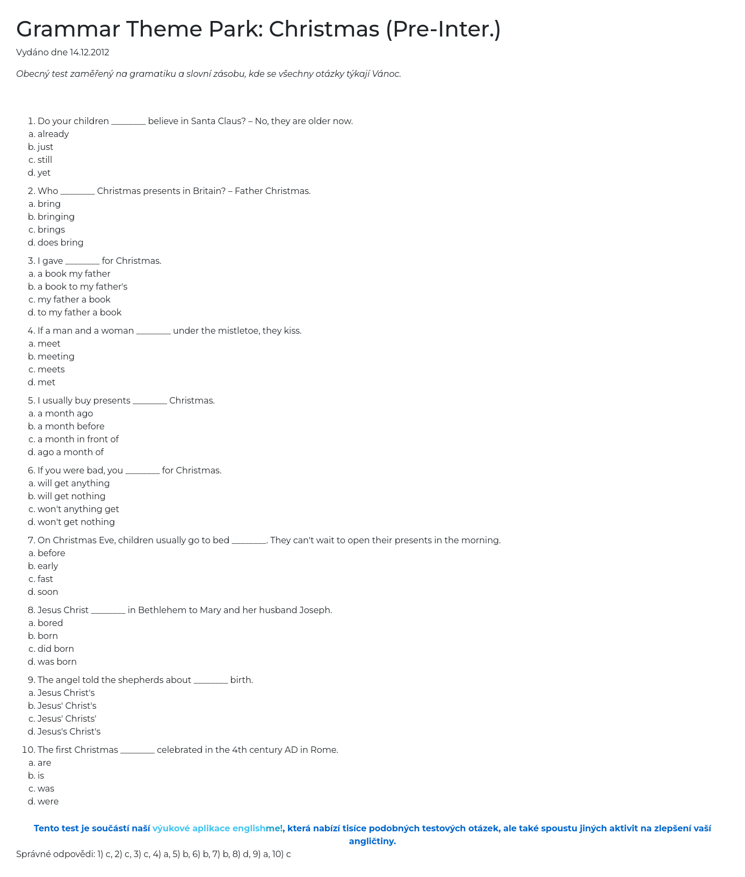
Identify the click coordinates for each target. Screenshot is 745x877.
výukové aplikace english (218, 828)
